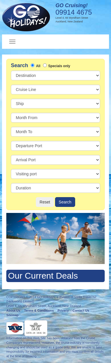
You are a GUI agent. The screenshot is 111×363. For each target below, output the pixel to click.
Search (65, 202)
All (38, 66)
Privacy (63, 310)
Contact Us (81, 310)
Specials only (59, 66)
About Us (13, 310)
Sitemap (12, 315)
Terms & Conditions (39, 310)
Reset (45, 202)
